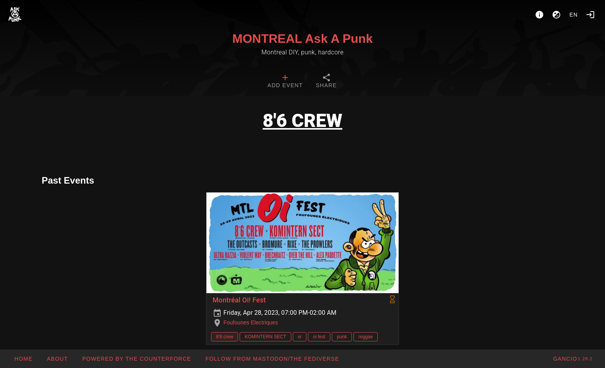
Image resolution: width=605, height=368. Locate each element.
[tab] (285, 82)
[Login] (590, 14)
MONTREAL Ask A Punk (302, 39)
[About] (539, 14)
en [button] (574, 15)
